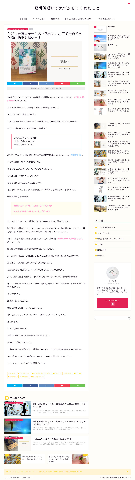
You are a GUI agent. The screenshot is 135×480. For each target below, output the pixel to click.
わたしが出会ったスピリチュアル (78, 19)
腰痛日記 (23, 19)
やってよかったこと (24, 373)
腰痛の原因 (55, 19)
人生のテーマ (57, 373)
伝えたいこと (68, 373)
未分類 (100, 244)
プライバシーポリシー (12, 477)
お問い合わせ (27, 477)
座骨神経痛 (78, 373)
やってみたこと (39, 19)
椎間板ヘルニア (13, 376)
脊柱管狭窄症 (24, 376)
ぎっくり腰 (12, 373)
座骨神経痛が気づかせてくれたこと (67, 8)
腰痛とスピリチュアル (37, 376)
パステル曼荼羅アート (106, 19)
